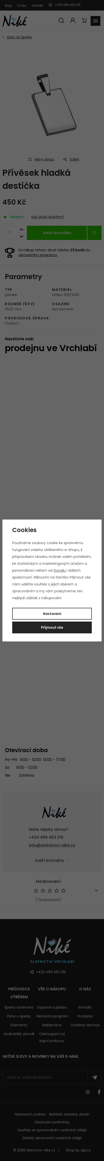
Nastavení (52, 613)
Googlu (59, 570)
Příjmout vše (52, 627)
